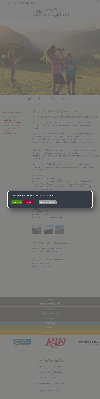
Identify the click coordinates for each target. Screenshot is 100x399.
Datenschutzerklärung (47, 202)
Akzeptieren (17, 202)
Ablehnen (29, 202)
